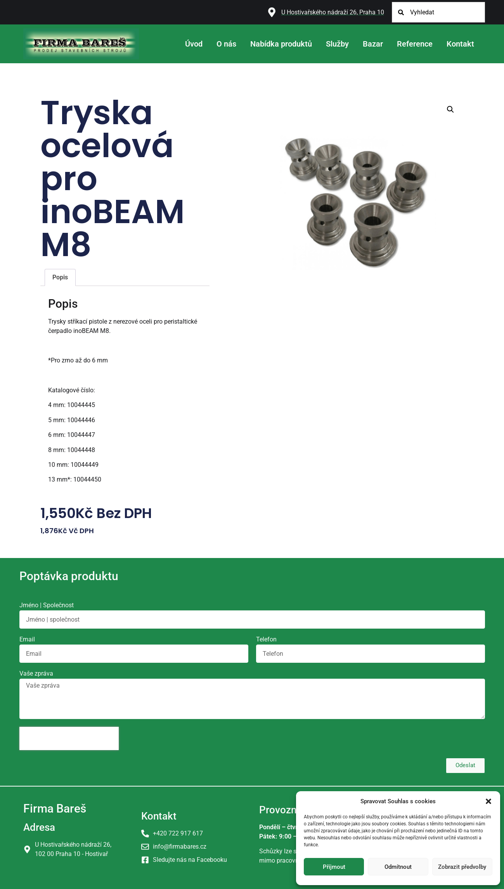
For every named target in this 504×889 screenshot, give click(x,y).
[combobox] (438, 12)
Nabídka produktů (281, 44)
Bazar (373, 44)
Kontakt (460, 44)
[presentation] (69, 738)
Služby (337, 44)
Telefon (266, 639)
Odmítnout (398, 866)
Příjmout (334, 866)
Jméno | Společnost (46, 605)
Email (27, 639)
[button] (488, 801)
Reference (415, 44)
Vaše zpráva (36, 674)
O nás (226, 44)
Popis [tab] (60, 277)
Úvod (194, 44)
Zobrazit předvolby (462, 866)
